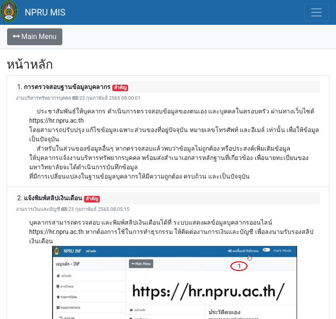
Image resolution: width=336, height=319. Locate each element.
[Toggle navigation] (316, 12)
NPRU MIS (45, 12)
